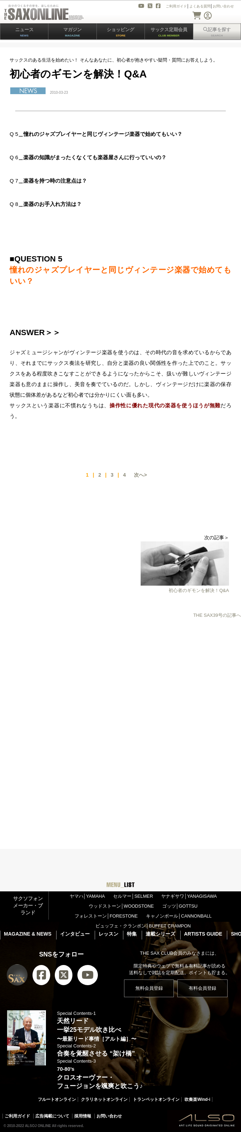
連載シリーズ (160, 934)
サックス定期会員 (169, 32)
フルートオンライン (57, 1099)
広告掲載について (52, 1116)
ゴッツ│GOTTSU (180, 906)
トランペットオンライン (156, 1099)
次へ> (140, 475)
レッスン (108, 934)
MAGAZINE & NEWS (28, 934)
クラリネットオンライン (104, 1099)
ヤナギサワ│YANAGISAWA (189, 896)
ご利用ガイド (17, 1116)
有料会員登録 (202, 988)
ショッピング (120, 32)
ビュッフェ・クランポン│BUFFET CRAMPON (143, 926)
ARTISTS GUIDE (203, 934)
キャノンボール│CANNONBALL (179, 916)
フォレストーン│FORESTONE (106, 916)
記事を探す (217, 32)
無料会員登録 (149, 988)
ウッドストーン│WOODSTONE (121, 906)
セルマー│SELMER (133, 896)
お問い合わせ (109, 1116)
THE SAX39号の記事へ (217, 615)
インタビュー (75, 934)
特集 (132, 934)
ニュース (24, 32)
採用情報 (82, 1116)
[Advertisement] (120, 680)
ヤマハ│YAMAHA (87, 896)
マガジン (72, 32)
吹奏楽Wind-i (197, 1099)
